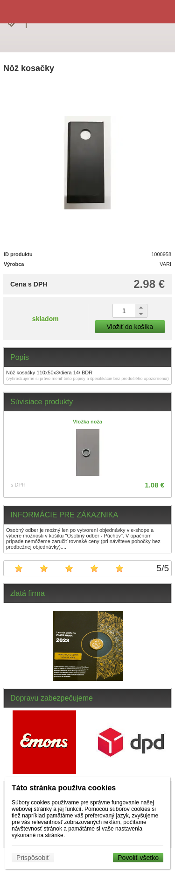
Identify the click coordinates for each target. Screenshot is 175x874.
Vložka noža (87, 421)
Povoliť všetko (138, 857)
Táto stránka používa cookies (64, 788)
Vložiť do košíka (130, 326)
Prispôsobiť (32, 857)
